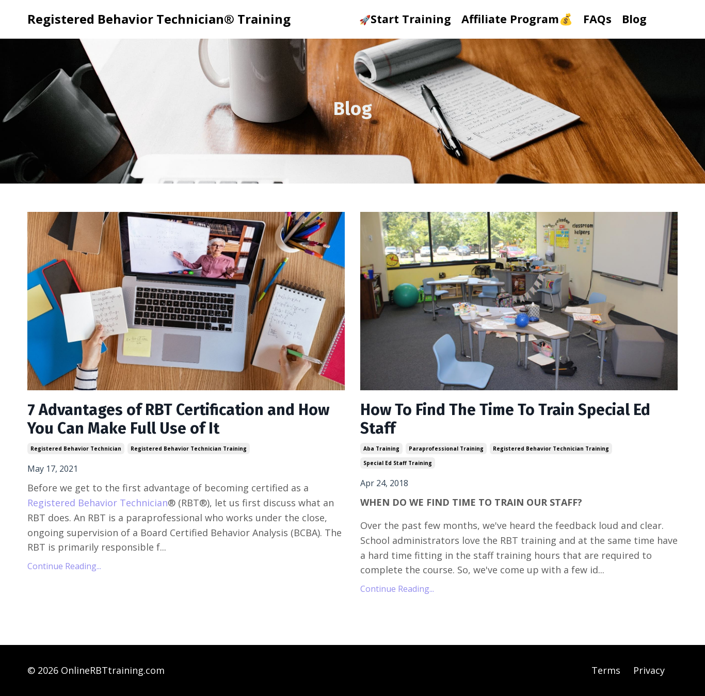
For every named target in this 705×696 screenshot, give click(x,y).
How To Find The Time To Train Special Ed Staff (505, 419)
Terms (605, 670)
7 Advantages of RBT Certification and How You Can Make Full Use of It (178, 419)
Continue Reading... (64, 566)
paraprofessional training (446, 448)
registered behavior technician (75, 448)
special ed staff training (397, 463)
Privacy (649, 670)
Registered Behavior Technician (97, 502)
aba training (381, 448)
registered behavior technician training (189, 448)
